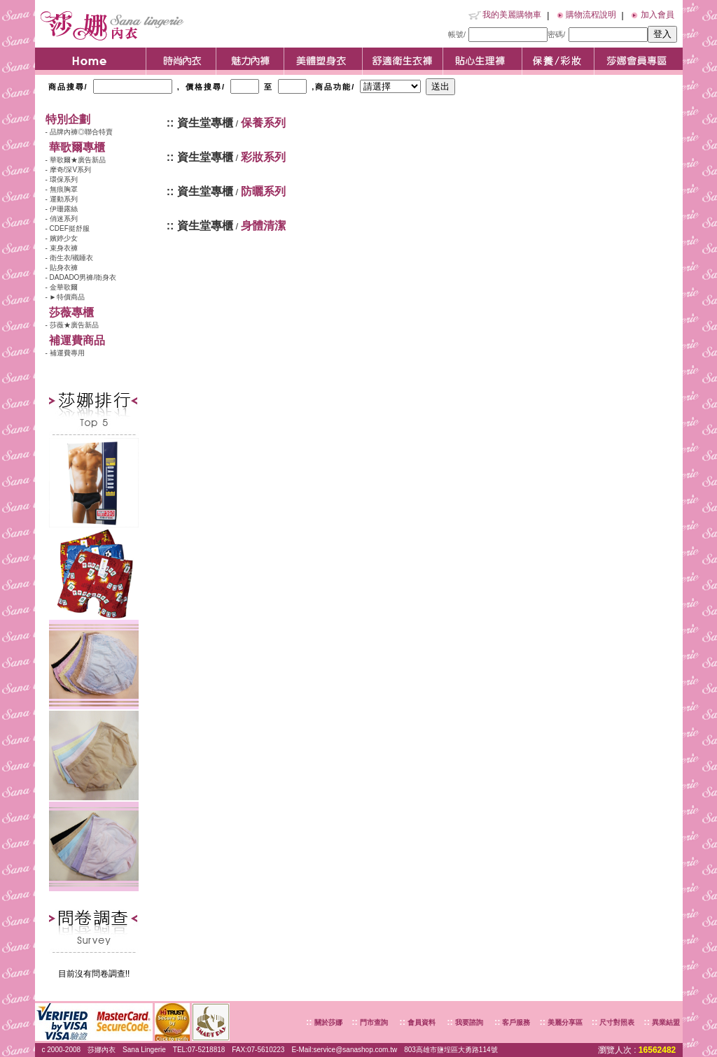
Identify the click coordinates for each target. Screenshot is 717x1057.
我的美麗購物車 (511, 15)
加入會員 (657, 15)
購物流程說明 (591, 15)
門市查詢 (373, 1022)
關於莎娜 (328, 1022)
